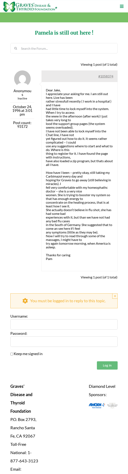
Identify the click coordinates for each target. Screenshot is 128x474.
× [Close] (115, 296)
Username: (19, 316)
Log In (107, 365)
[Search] (15, 48)
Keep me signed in (28, 354)
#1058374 (105, 76)
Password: (18, 333)
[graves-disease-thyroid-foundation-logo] (30, 3)
